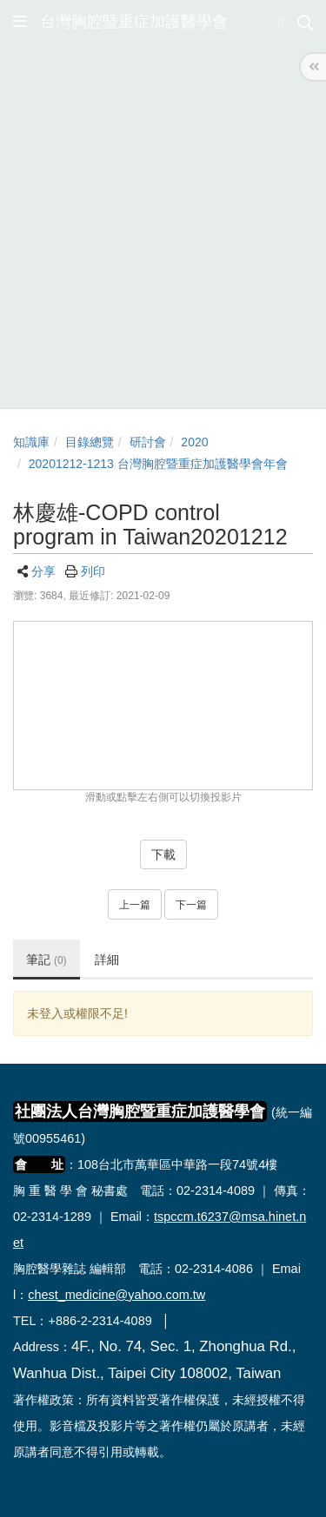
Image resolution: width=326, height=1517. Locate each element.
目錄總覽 (89, 442)
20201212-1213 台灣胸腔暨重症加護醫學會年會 (158, 464)
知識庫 (31, 442)
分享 (43, 571)
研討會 (148, 442)
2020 (194, 442)
